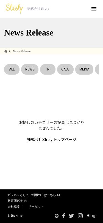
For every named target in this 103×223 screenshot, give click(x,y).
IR (47, 69)
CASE (65, 69)
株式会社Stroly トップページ (51, 139)
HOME (6, 51)
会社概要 (14, 206)
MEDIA (84, 69)
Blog (91, 215)
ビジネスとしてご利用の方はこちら (34, 195)
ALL (12, 69)
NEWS (29, 69)
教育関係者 (17, 201)
